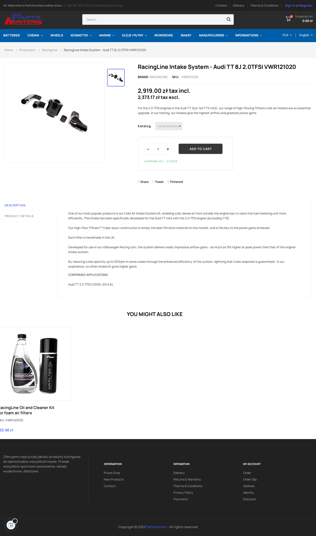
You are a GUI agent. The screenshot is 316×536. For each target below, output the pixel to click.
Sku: (175, 77)
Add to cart (201, 149)
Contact (221, 5)
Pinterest (176, 182)
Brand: (143, 77)
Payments (180, 499)
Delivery (238, 5)
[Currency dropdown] (287, 35)
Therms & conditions (187, 486)
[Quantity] (158, 149)
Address (249, 486)
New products (114, 479)
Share (144, 182)
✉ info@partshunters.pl (106, 5)
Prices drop (112, 473)
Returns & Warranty (187, 479)
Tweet (159, 182)
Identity (248, 492)
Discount (249, 499)
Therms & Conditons (264, 5)
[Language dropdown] (306, 35)
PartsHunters (157, 527)
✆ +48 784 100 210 (76, 5)
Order (247, 473)
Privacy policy (183, 492)
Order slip (250, 479)
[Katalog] (168, 126)
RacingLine (159, 77)
